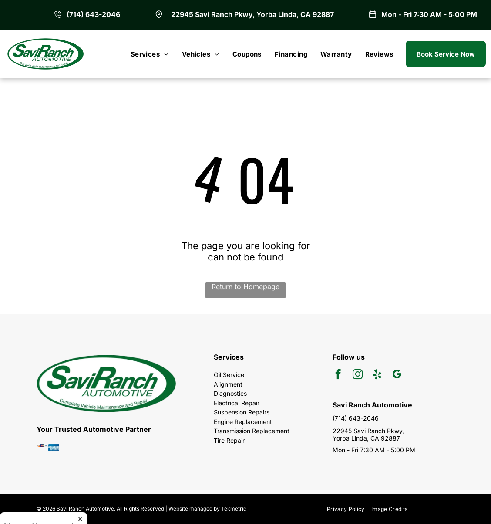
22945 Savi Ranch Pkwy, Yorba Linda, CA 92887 (252, 14)
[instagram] (357, 375)
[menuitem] (149, 54)
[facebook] (338, 375)
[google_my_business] (396, 375)
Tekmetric (233, 508)
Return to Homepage (245, 286)
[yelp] (377, 375)
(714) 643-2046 (93, 14)
